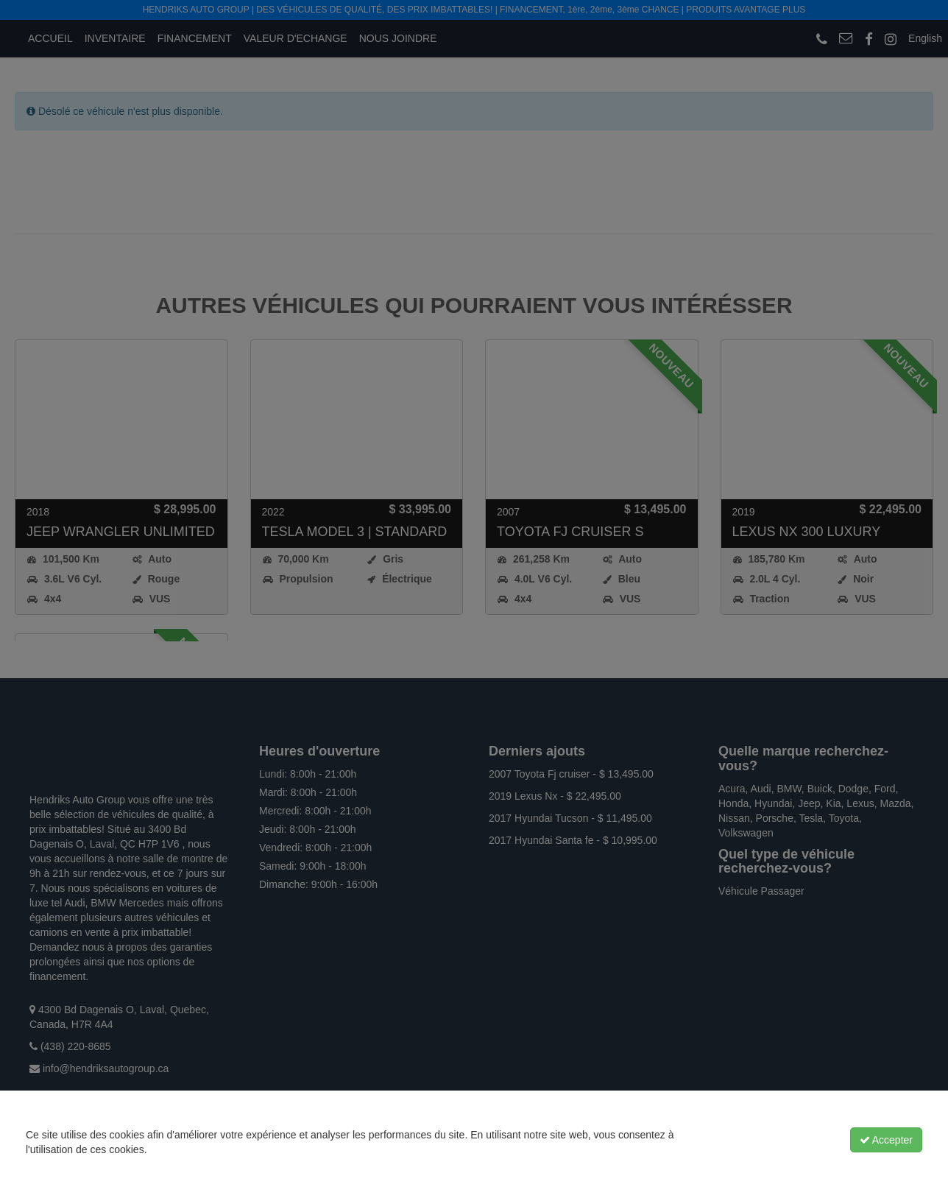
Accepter (886, 1140)
